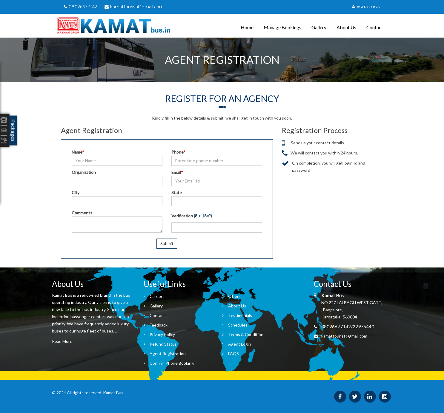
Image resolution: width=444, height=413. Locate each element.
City (75, 192)
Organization (84, 172)
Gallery (318, 27)
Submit (166, 243)
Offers (234, 296)
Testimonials (240, 315)
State (176, 192)
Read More (62, 341)
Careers (157, 296)
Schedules (238, 324)
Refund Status (163, 344)
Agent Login (366, 6)
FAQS (233, 353)
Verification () (191, 215)
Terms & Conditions (246, 334)
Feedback (159, 324)
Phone (178, 151)
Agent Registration (168, 353)
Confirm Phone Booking (172, 363)
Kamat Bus (113, 392)
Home (247, 27)
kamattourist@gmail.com (344, 335)
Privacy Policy (162, 334)
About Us (346, 27)
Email (177, 172)
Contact (374, 27)
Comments (82, 212)
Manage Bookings (282, 27)
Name (78, 151)
